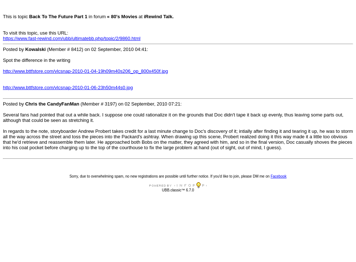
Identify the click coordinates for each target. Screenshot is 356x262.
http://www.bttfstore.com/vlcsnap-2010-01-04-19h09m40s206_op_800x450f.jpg (85, 71)
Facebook (279, 176)
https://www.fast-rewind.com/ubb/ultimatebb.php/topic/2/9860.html (72, 38)
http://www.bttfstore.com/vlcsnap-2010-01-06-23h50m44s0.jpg (68, 87)
